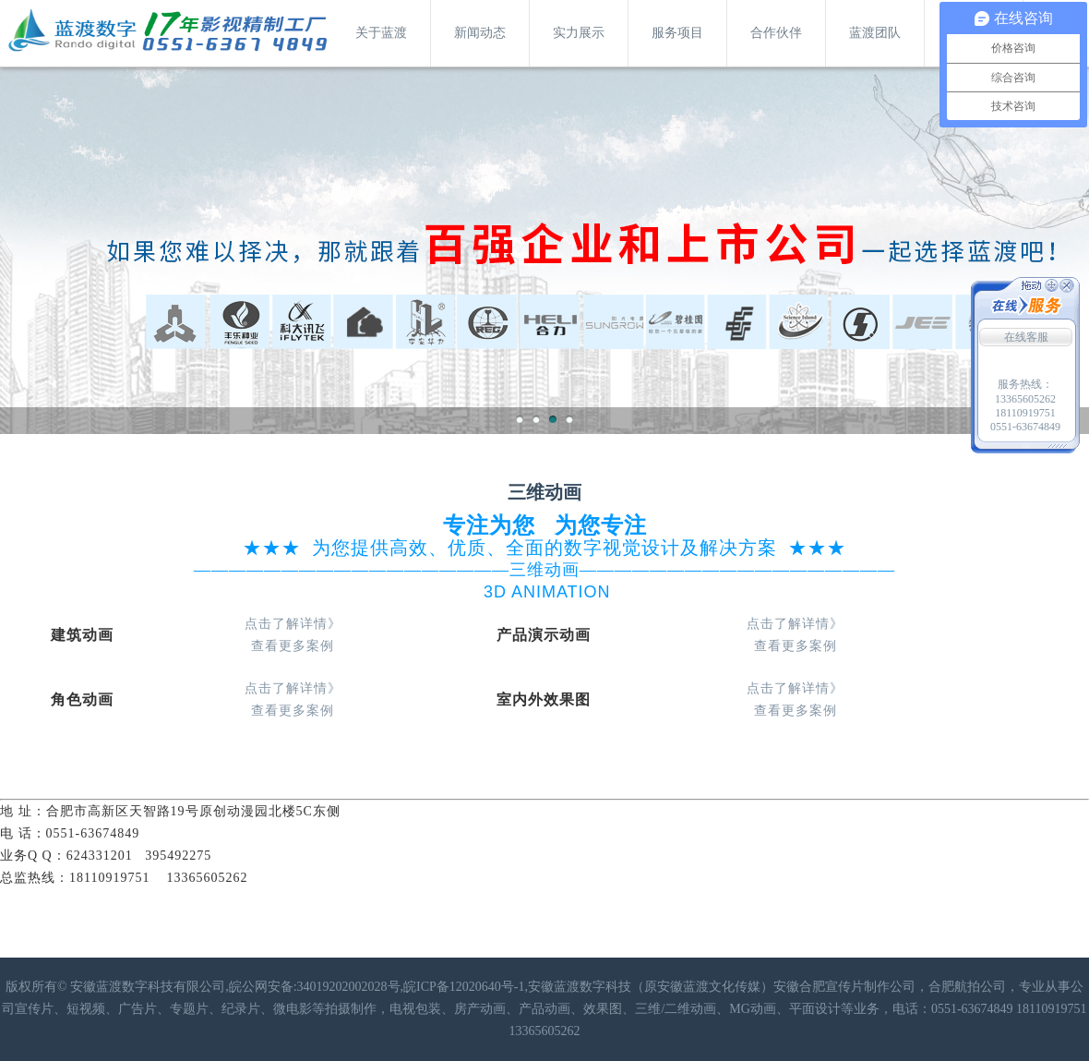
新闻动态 (480, 33)
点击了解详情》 (293, 624)
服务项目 (677, 33)
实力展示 (578, 33)
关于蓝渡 (381, 33)
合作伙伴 (776, 33)
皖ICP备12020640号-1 (463, 987)
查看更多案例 (292, 646)
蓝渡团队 (875, 33)
